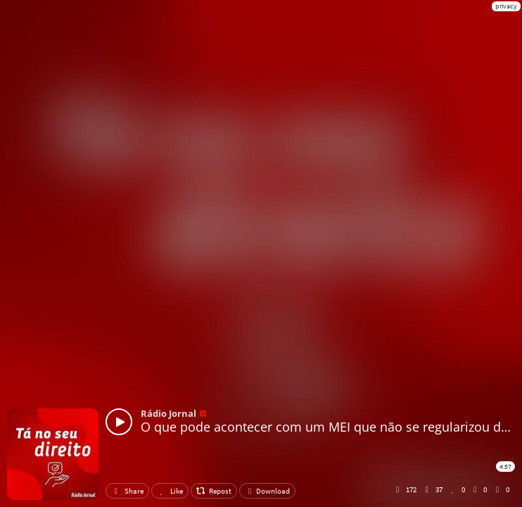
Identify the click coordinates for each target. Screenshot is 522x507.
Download (267, 491)
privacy (506, 6)
